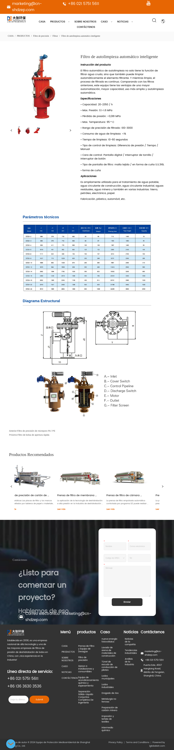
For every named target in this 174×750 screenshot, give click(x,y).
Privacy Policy (116, 742)
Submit (39, 699)
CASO (106, 22)
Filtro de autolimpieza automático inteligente (80, 36)
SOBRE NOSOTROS (85, 22)
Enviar (127, 602)
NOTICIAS (125, 22)
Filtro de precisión (41, 36)
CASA (42, 22)
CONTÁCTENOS (86, 27)
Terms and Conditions (137, 742)
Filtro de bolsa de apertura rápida (33, 435)
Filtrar (55, 36)
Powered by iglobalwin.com (157, 744)
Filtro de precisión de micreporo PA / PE (36, 431)
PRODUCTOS (60, 22)
